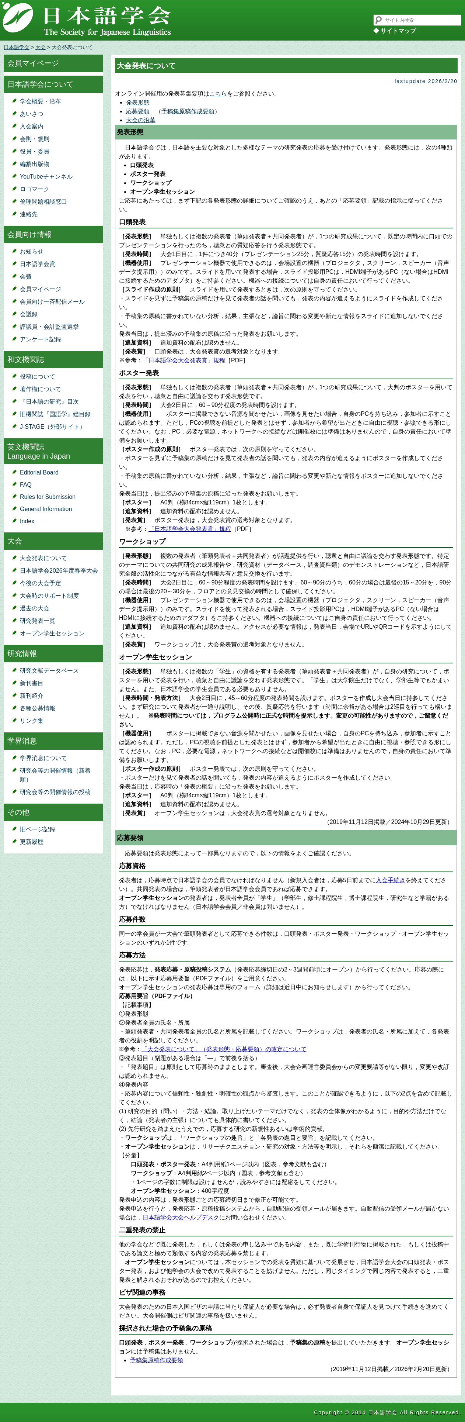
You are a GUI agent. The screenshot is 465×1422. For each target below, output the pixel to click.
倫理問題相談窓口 (43, 202)
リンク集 (31, 721)
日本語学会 (16, 47)
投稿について (37, 376)
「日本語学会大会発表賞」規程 (184, 360)
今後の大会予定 (40, 583)
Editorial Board (39, 472)
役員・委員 (34, 151)
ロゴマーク (34, 189)
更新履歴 (31, 842)
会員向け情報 (29, 234)
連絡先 (29, 214)
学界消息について (43, 758)
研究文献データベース (49, 670)
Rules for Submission (48, 497)
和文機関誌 (25, 359)
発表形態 (138, 102)
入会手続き (390, 880)
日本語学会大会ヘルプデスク (181, 1217)
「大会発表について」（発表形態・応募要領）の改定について (224, 1049)
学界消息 (22, 741)
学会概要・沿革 (40, 101)
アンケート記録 (40, 339)
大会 (40, 47)
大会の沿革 (140, 120)
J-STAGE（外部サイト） (52, 427)
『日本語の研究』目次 (49, 401)
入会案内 (31, 126)
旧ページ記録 (37, 829)
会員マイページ (33, 63)
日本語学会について (40, 84)
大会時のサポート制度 (49, 596)
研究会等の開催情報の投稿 (55, 792)
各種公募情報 (37, 708)
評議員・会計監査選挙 (49, 327)
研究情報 (22, 653)
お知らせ (31, 251)
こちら (218, 93)
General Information (46, 509)
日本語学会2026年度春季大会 (59, 570)
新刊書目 (31, 683)
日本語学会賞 (37, 264)
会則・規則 (34, 139)
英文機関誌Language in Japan (38, 451)
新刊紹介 (31, 696)
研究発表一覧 (37, 621)
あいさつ (31, 114)
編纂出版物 (34, 164)
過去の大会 (34, 608)
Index (27, 521)
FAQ (26, 485)
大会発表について (43, 558)
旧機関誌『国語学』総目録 (55, 414)
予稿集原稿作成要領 (187, 111)
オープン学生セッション (52, 633)
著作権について (40, 389)
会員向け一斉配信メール (52, 301)
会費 (26, 276)
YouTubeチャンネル (46, 176)
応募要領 (138, 111)
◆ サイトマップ (394, 31)
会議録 (29, 314)
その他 (18, 812)
